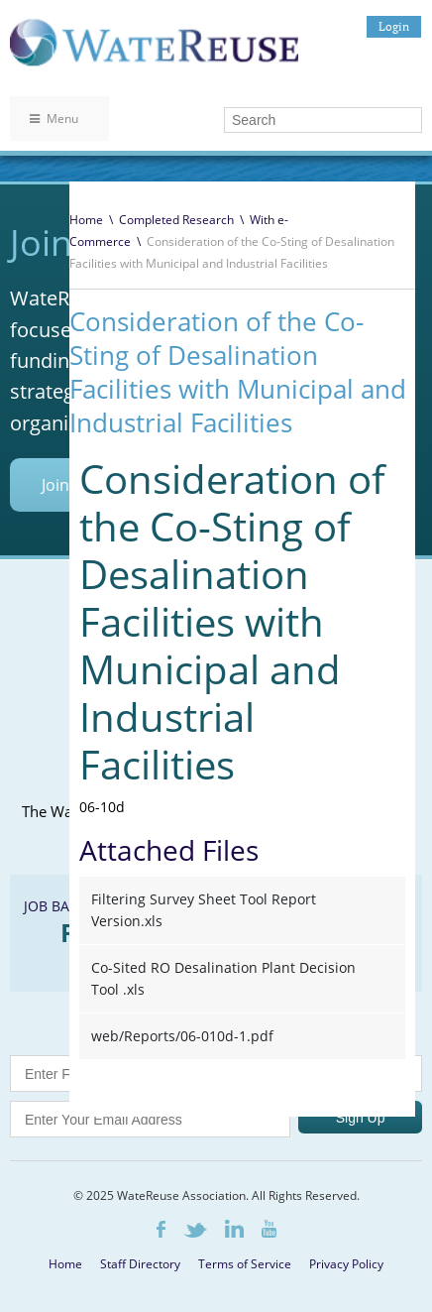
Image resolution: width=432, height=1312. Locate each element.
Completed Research (176, 219)
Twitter (195, 1230)
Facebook (161, 1229)
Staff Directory (140, 1263)
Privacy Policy (346, 1263)
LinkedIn (234, 1229)
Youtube (269, 1229)
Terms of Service (244, 1263)
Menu (54, 118)
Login (393, 26)
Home (86, 219)
